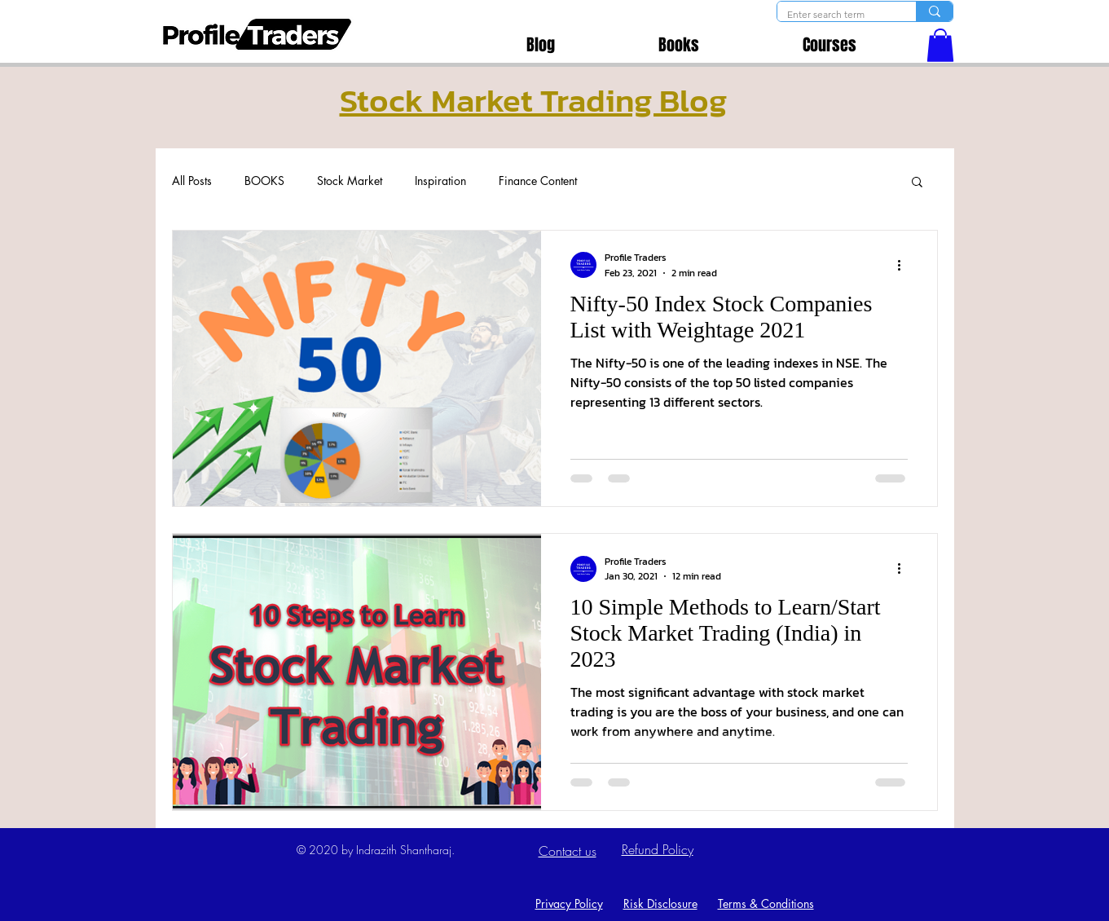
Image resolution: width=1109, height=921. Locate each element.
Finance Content (538, 180)
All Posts (192, 180)
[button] (940, 45)
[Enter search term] (834, 15)
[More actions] (905, 265)
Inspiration (440, 180)
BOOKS (264, 180)
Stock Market (349, 180)
